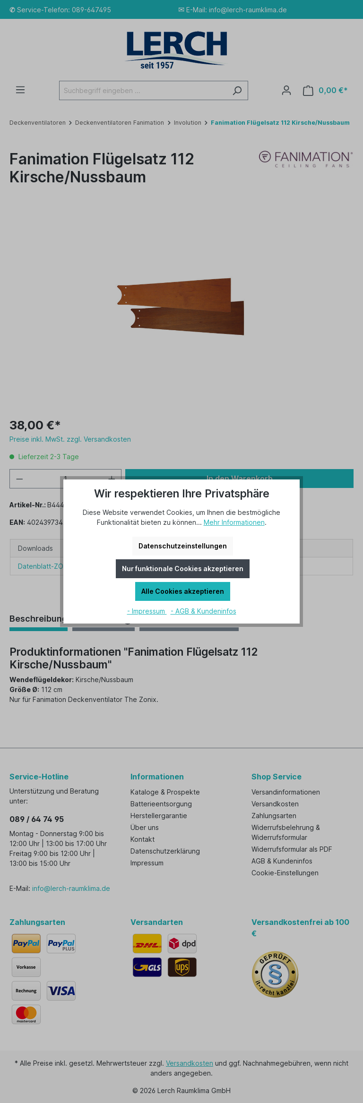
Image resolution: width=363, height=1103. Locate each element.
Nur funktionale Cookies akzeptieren (182, 568)
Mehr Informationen (234, 522)
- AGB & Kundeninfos (203, 611)
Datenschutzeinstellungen (182, 546)
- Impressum (147, 611)
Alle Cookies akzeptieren (182, 591)
